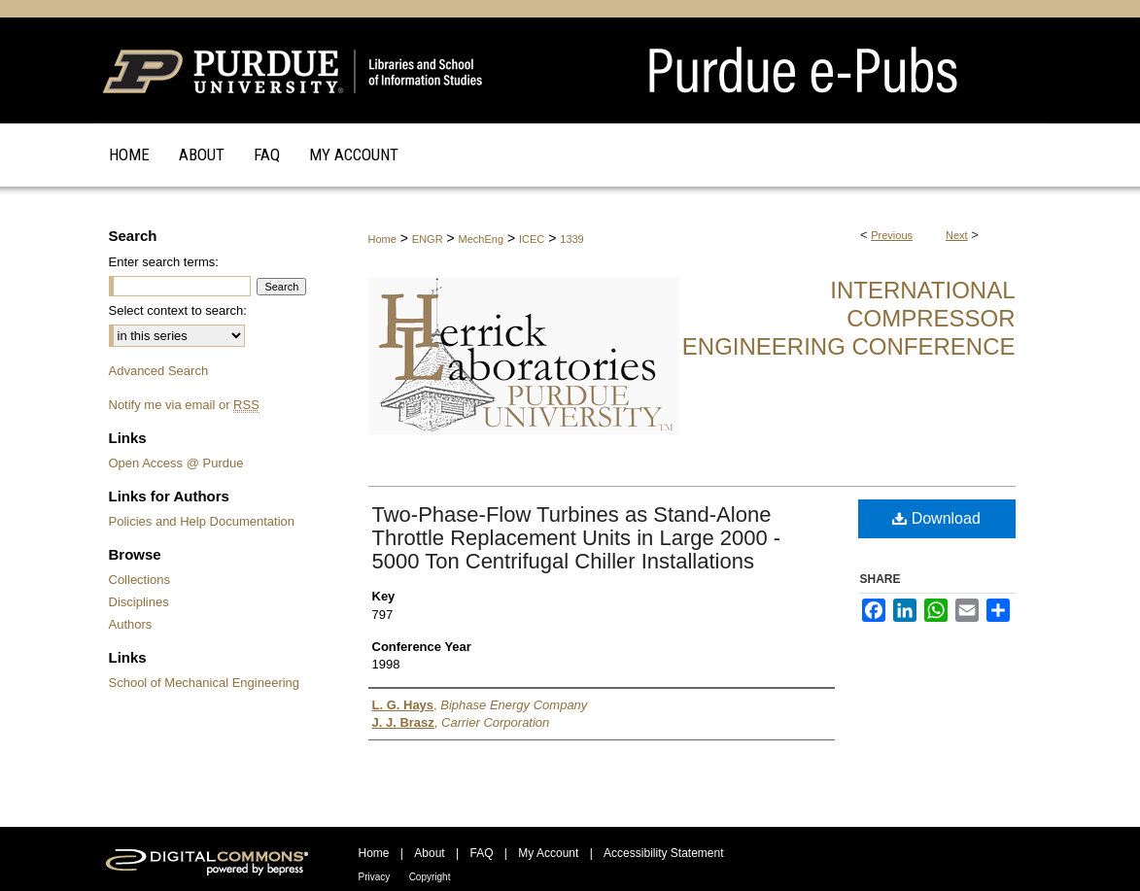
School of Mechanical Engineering (204, 682)
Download (936, 518)
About (429, 853)
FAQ (481, 853)
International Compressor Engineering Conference (849, 318)
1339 (571, 239)
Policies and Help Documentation (202, 521)
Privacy (375, 877)
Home (382, 239)
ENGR (427, 239)
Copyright (430, 877)
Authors (131, 624)
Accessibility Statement (663, 853)
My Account (548, 853)
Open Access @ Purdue (176, 463)
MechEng (481, 239)
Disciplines (139, 602)
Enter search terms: (164, 262)
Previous (892, 235)
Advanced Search (159, 370)
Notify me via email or (184, 404)
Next (957, 235)
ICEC (531, 239)
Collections (140, 579)
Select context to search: (178, 310)
